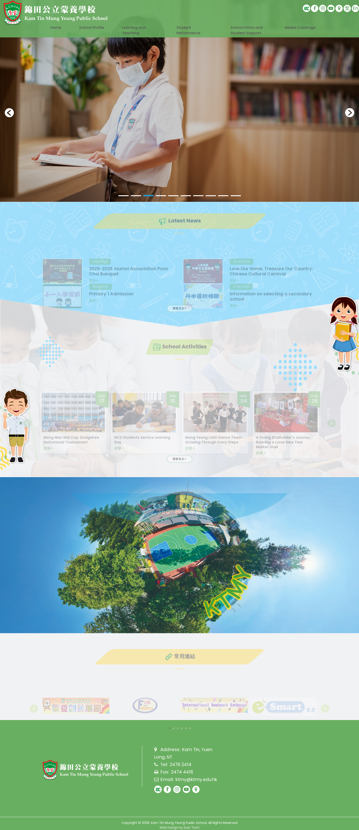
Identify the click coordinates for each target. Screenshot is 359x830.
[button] (123, 195)
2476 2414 (181, 765)
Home (52, 28)
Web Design (168, 827)
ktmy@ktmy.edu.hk (197, 779)
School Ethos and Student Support (244, 34)
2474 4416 (182, 772)
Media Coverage (302, 28)
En (355, 8)
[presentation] (9, 112)
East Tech (192, 827)
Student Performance (190, 31)
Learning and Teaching (136, 31)
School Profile (90, 28)
